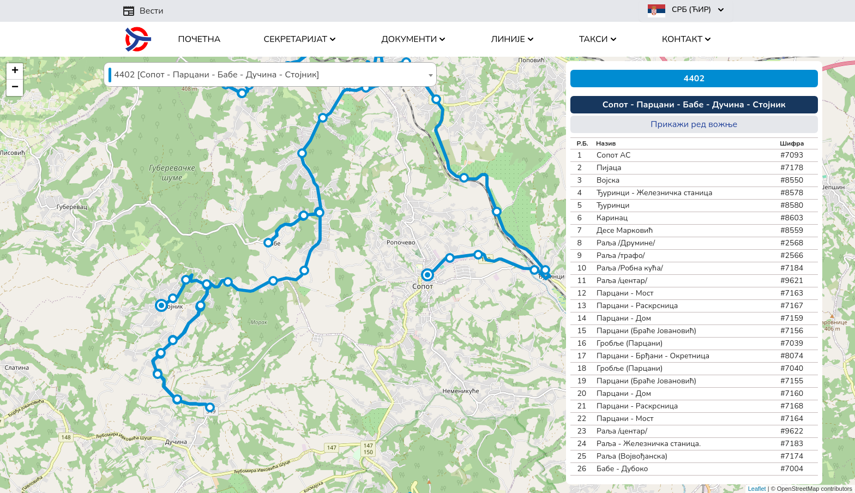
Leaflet (757, 488)
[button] (427, 274)
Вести (143, 10)
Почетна (199, 39)
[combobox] (270, 74)
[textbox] (270, 75)
